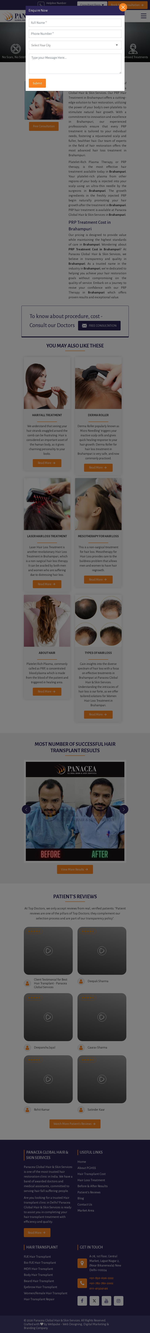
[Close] (123, 7)
